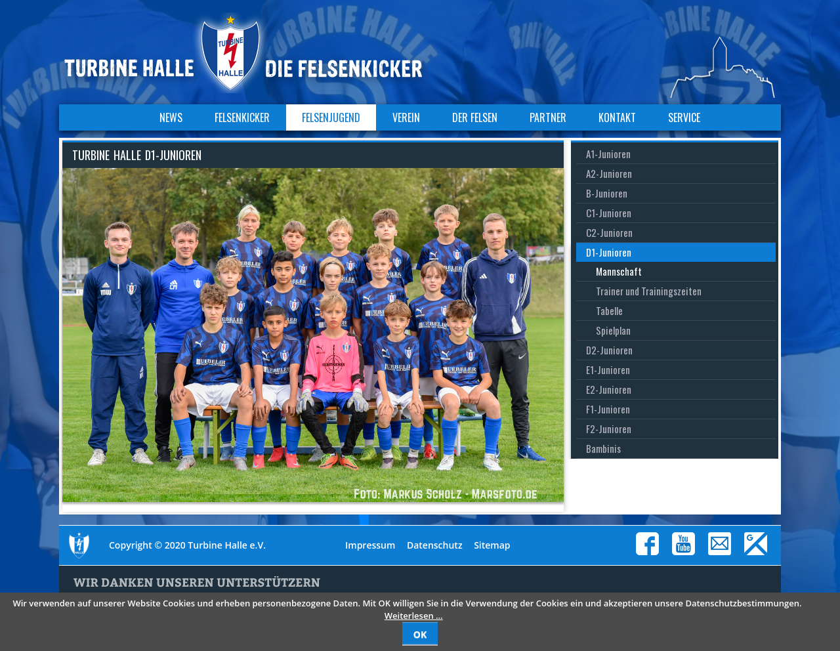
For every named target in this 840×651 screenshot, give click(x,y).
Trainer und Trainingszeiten (649, 291)
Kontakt (617, 117)
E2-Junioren (608, 389)
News (170, 117)
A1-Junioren (608, 153)
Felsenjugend (331, 117)
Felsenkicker (242, 117)
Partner (548, 117)
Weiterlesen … (414, 615)
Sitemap (492, 545)
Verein (406, 117)
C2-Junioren (609, 232)
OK (420, 634)
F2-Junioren (608, 428)
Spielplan (613, 330)
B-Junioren (606, 193)
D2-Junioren (609, 350)
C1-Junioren (608, 212)
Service (684, 117)
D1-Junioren (608, 252)
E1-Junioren (608, 369)
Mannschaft (619, 271)
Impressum (370, 545)
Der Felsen (474, 117)
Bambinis (603, 448)
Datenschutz (435, 545)
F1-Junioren (608, 409)
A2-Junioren (609, 173)
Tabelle (609, 310)
